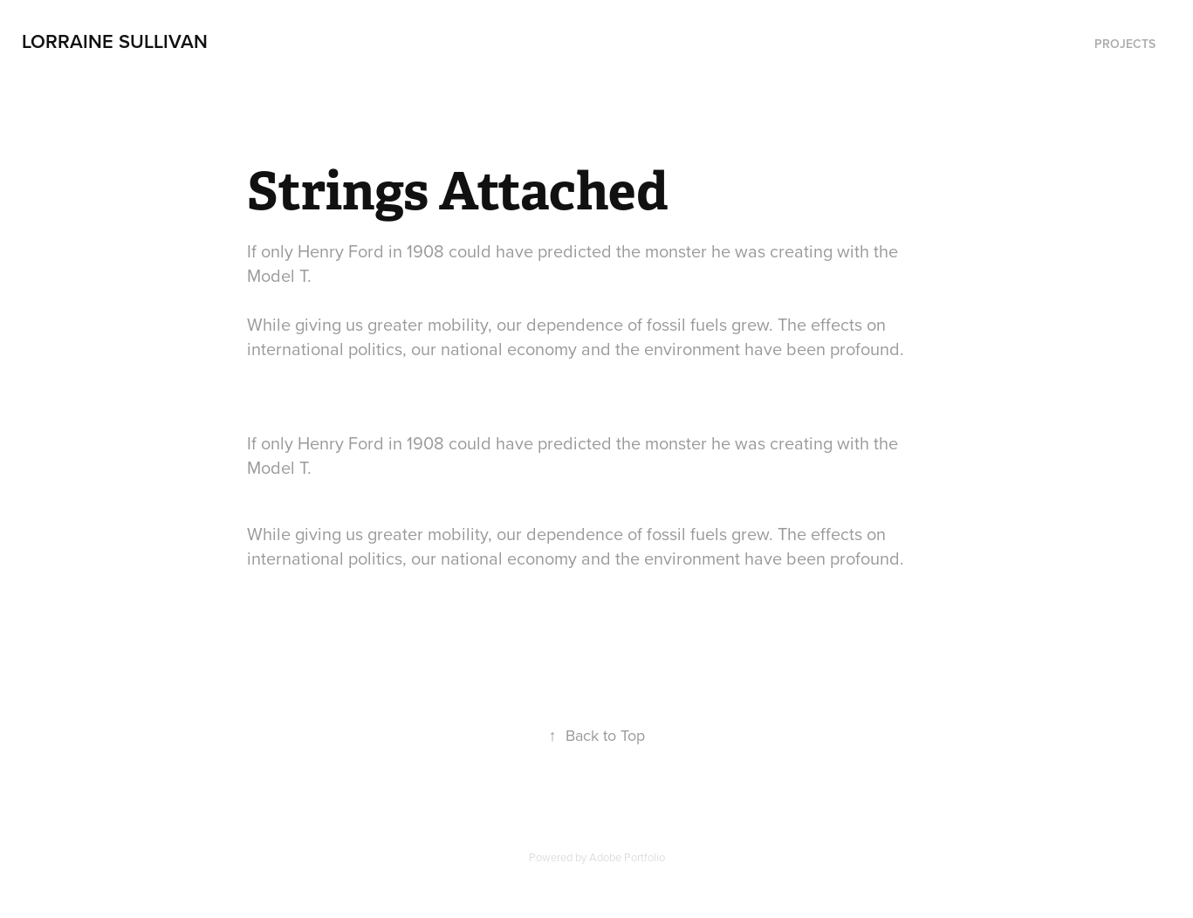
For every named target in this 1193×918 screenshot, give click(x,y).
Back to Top (597, 735)
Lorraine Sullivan (115, 41)
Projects (1124, 43)
